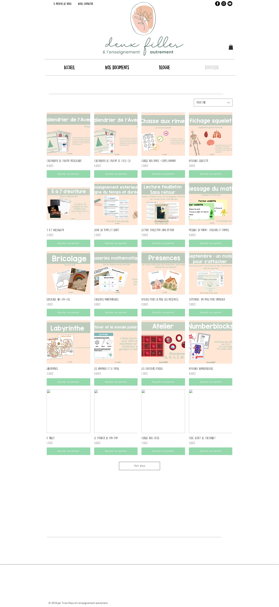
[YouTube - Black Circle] (229, 3)
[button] (231, 47)
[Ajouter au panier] (68, 174)
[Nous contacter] (85, 4)
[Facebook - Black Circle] (217, 3)
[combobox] (213, 102)
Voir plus (139, 466)
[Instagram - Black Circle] (223, 3)
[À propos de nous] (62, 4)
